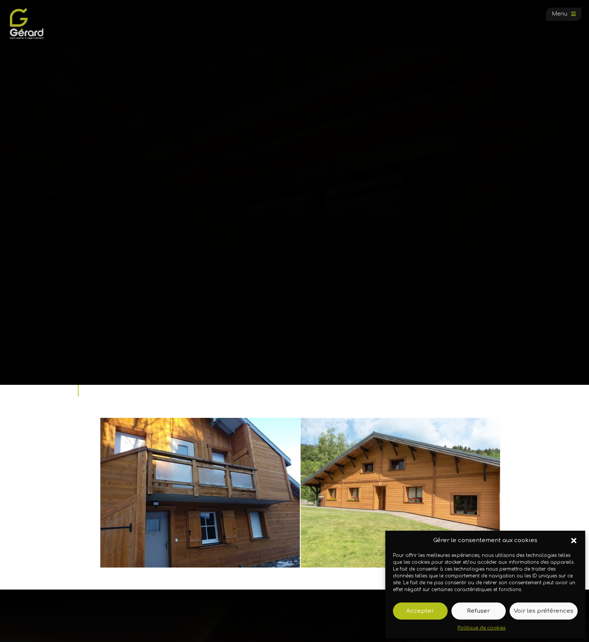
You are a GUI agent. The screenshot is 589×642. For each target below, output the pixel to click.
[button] (574, 540)
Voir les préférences (543, 611)
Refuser (478, 611)
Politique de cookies (481, 628)
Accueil (106, 357)
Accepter (420, 611)
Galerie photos (137, 357)
